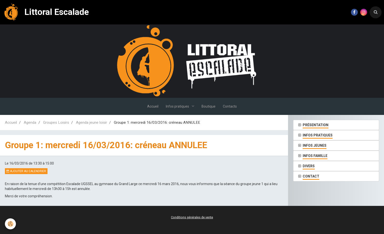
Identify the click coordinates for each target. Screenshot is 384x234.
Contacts (230, 106)
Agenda (30, 122)
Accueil (152, 106)
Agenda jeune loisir (91, 122)
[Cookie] (10, 223)
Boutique (209, 106)
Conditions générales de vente (192, 217)
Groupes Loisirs (56, 122)
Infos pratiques (178, 106)
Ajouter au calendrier (26, 171)
